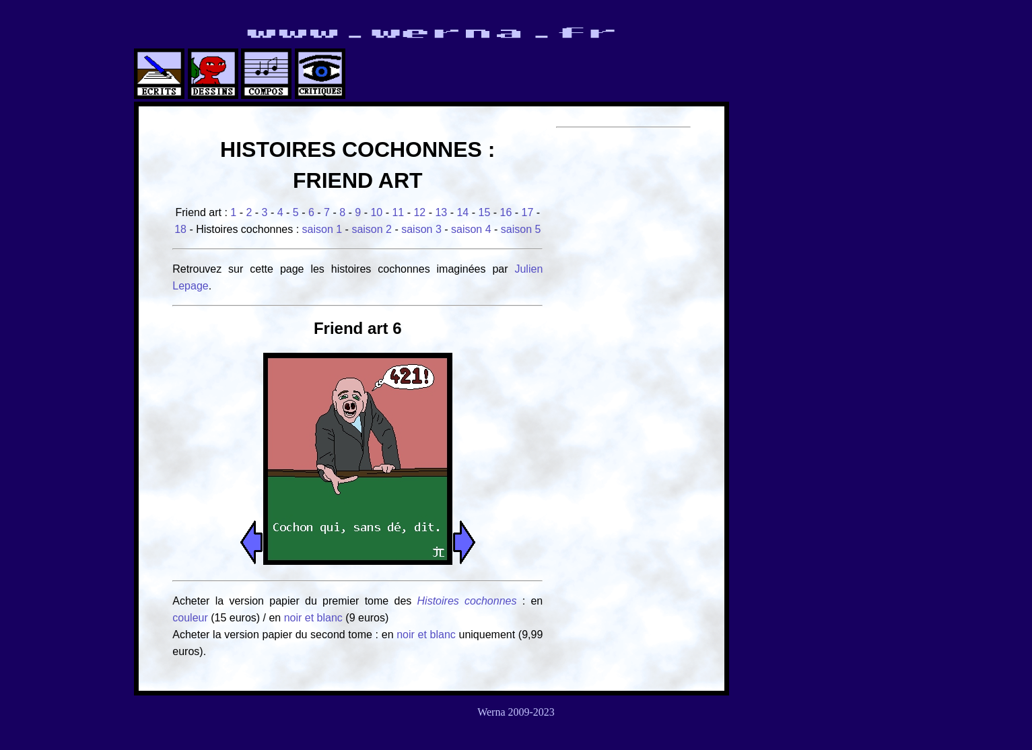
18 (180, 229)
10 (376, 212)
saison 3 (421, 229)
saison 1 (322, 229)
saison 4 (471, 229)
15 (484, 212)
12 (419, 212)
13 (441, 212)
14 (462, 212)
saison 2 (371, 229)
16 (506, 212)
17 (528, 212)
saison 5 (521, 229)
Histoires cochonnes (467, 601)
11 (398, 212)
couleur (191, 617)
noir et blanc (313, 617)
